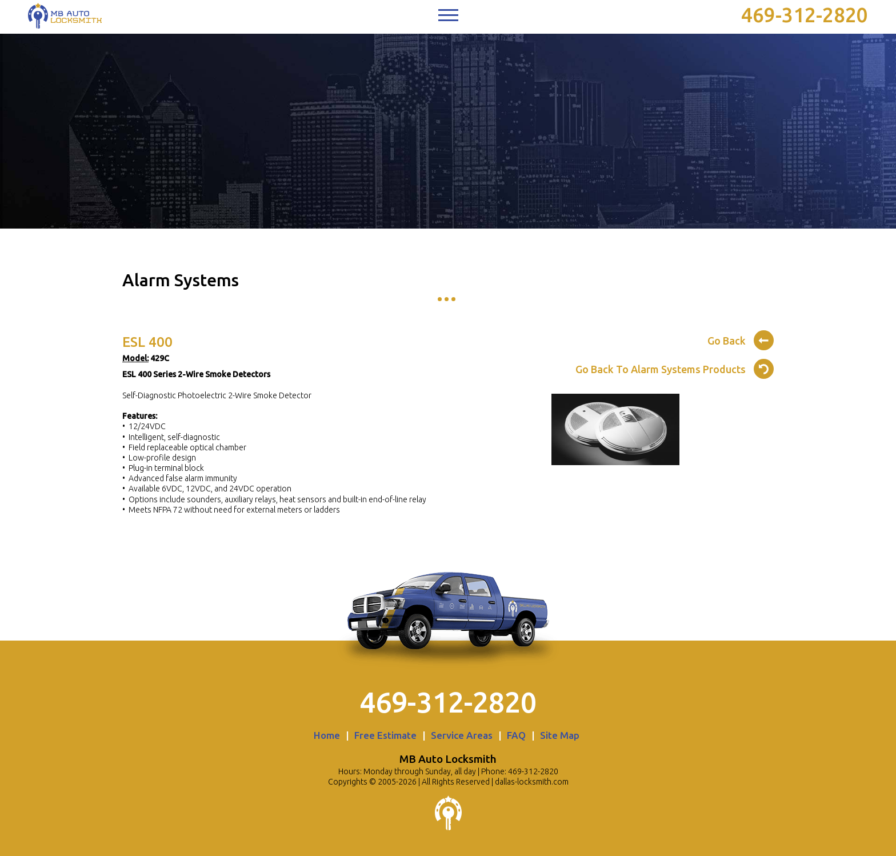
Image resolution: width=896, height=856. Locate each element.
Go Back (740, 338)
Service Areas (462, 735)
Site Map (559, 735)
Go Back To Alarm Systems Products (674, 367)
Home (327, 735)
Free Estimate (385, 735)
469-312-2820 (804, 14)
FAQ (516, 735)
